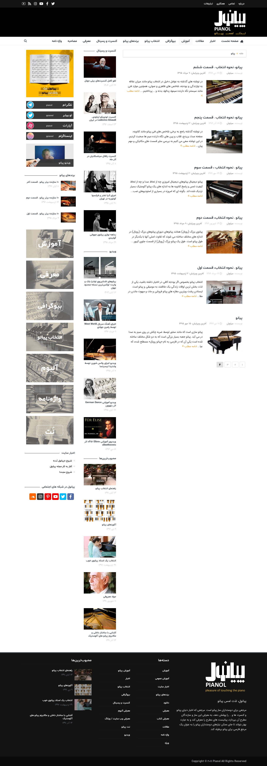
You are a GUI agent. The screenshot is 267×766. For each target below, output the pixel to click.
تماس (232, 3)
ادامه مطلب (187, 146)
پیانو (239, 318)
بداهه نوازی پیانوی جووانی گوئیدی (103, 236)
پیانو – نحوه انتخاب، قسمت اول (219, 267)
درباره (241, 3)
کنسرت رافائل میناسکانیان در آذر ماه (101, 158)
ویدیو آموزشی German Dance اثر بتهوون (100, 404)
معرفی (87, 41)
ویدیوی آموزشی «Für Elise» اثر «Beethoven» (100, 443)
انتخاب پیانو (152, 41)
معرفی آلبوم (124, 711)
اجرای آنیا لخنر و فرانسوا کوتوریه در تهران (104, 197)
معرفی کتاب (163, 719)
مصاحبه (72, 41)
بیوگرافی (170, 41)
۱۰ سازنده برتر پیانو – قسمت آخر (43, 182)
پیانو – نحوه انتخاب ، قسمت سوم (218, 167)
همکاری (221, 3)
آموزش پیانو (124, 670)
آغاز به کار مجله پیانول (61, 466)
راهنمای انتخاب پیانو (106, 488)
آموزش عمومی (162, 678)
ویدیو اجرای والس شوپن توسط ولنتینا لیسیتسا (100, 365)
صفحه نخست (232, 41)
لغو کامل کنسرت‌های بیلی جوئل (100, 81)
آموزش (186, 41)
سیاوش (230, 73)
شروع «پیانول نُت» (62, 461)
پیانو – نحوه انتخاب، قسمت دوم (219, 217)
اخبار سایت (163, 686)
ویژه (167, 743)
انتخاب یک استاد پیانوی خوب (101, 560)
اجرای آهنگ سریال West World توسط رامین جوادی (100, 325)
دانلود (166, 703)
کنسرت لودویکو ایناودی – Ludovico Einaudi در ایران (102, 118)
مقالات (200, 41)
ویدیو (127, 735)
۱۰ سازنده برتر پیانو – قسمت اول (43, 213)
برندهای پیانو (131, 41)
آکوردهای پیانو (109, 524)
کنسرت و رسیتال (106, 41)
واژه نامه (57, 41)
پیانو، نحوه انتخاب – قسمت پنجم (218, 117)
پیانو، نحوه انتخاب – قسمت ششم (217, 67)
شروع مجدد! (65, 472)
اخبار (212, 41)
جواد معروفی (109, 596)
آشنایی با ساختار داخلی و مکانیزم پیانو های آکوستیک (102, 634)
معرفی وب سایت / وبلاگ (117, 719)
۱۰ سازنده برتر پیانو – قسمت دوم (42, 198)
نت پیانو (125, 727)
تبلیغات (208, 3)
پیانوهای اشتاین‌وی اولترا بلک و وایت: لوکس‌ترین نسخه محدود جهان (100, 285)
